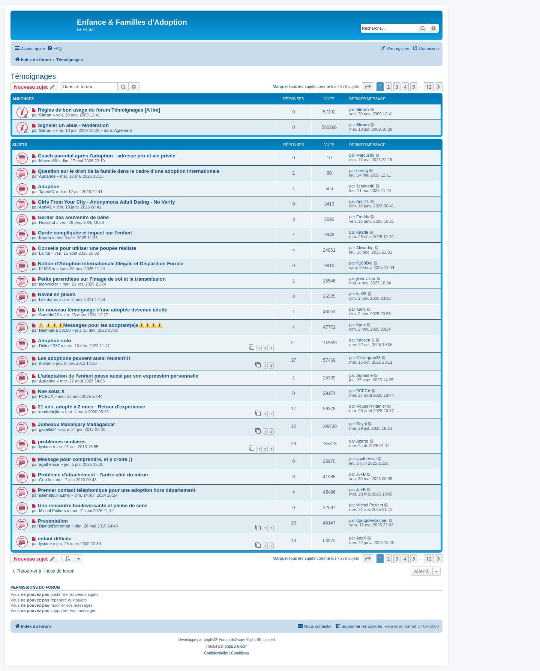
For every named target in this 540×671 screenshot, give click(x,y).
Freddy (362, 217)
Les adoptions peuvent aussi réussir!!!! (84, 358)
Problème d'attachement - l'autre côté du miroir (93, 475)
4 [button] (405, 86)
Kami (361, 309)
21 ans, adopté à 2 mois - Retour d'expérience (91, 407)
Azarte (362, 441)
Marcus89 (48, 161)
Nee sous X (51, 391)
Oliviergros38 (368, 357)
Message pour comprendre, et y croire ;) (85, 459)
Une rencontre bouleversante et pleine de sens (92, 505)
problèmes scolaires (62, 441)
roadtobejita (50, 412)
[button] (367, 86)
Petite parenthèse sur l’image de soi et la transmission (102, 279)
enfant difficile (54, 538)
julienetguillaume (54, 495)
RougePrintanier (371, 406)
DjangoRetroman (54, 526)
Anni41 (45, 207)
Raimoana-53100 (54, 330)
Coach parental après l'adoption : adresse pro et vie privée (107, 156)
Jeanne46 (365, 186)
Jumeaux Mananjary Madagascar (76, 424)
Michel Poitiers (52, 510)
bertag (362, 170)
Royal (361, 424)
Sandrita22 (49, 315)
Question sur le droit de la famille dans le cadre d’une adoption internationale (128, 171)
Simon (45, 115)
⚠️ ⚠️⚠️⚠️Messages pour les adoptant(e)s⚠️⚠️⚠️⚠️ (100, 325)
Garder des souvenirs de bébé (73, 217)
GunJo (45, 480)
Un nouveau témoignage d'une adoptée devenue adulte (102, 310)
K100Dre (47, 268)
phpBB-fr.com (236, 646)
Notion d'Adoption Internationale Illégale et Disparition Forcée (110, 263)
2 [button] (388, 86)
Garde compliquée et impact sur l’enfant (85, 233)
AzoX (361, 538)
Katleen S (365, 340)
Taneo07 (47, 191)
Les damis (48, 299)
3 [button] (397, 86)
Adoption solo (54, 340)
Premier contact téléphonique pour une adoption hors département (116, 490)
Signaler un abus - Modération (73, 125)
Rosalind (47, 222)
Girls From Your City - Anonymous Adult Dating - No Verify (106, 202)
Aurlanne (47, 176)
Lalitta (44, 253)
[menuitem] (54, 48)
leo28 (361, 294)
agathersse (49, 464)
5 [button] (413, 86)
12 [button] (429, 86)
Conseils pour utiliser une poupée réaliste (87, 248)
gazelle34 (48, 429)
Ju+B (361, 474)
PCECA (46, 396)
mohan (45, 363)
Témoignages (33, 76)
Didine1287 (49, 345)
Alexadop (365, 247)
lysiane (45, 446)
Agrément (123, 130)
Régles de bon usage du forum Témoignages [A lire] (99, 110)
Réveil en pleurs (57, 294)
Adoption (49, 186)
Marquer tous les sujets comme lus (304, 86)
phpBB (209, 640)
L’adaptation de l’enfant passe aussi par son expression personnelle (118, 376)
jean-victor (48, 284)
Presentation (53, 521)
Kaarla (45, 238)
